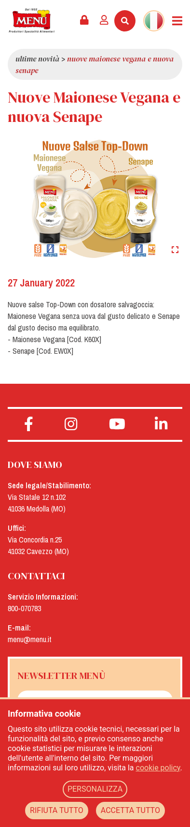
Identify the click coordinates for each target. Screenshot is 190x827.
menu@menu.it (30, 639)
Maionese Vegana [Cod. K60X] (57, 339)
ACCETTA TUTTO (130, 810)
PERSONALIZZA (95, 789)
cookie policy (158, 767)
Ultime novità (37, 58)
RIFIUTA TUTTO (56, 810)
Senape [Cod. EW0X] (43, 351)
